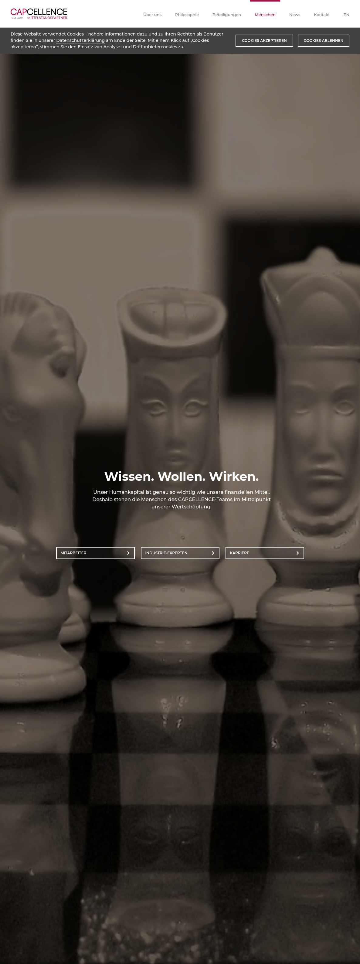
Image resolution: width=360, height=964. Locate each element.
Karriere (240, 553)
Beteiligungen (226, 14)
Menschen (265, 14)
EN (346, 14)
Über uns (152, 14)
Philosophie (187, 14)
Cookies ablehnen (323, 40)
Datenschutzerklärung (80, 40)
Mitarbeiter (74, 553)
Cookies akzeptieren (264, 40)
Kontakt (322, 14)
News (295, 14)
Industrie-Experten (166, 553)
